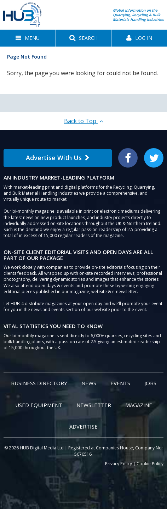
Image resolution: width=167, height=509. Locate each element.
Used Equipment (38, 404)
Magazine (138, 404)
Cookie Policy (150, 464)
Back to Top (83, 121)
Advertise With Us (58, 157)
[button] (28, 38)
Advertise (83, 426)
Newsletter (93, 404)
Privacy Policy (118, 464)
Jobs (150, 383)
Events (120, 383)
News (88, 383)
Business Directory (39, 383)
